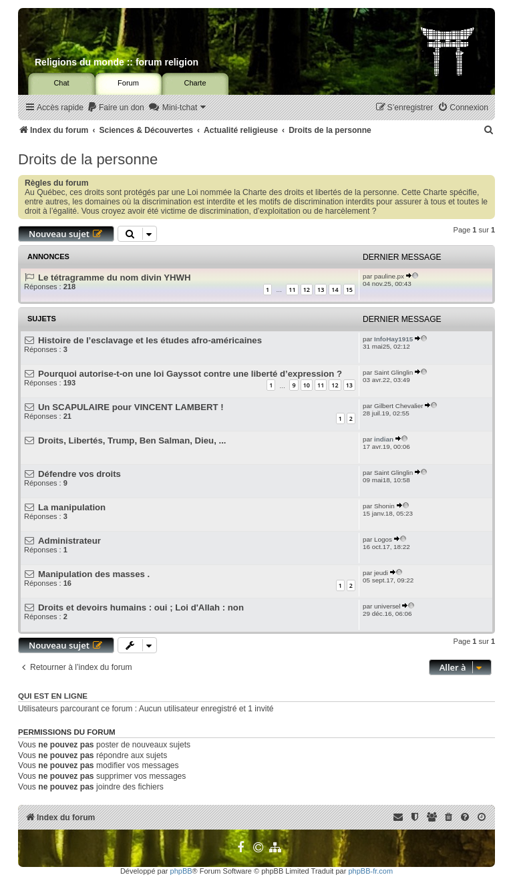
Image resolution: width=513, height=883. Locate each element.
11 (292, 289)
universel (387, 606)
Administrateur (69, 541)
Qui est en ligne (53, 696)
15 (349, 289)
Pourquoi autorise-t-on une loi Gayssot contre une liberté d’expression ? (190, 374)
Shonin (384, 506)
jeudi (381, 572)
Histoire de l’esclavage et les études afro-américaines (150, 340)
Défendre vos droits (79, 474)
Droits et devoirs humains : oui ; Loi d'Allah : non (141, 607)
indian (383, 439)
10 (306, 385)
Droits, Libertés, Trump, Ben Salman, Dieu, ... (132, 440)
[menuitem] (115, 108)
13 (320, 289)
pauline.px (389, 276)
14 (334, 289)
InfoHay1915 (393, 339)
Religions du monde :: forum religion (116, 62)
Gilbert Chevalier (398, 405)
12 (306, 289)
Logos (383, 539)
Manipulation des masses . (94, 574)
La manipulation (72, 507)
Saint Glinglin (393, 372)
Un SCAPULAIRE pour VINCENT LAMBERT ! (131, 407)
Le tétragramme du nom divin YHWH (114, 278)
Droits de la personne (88, 159)
